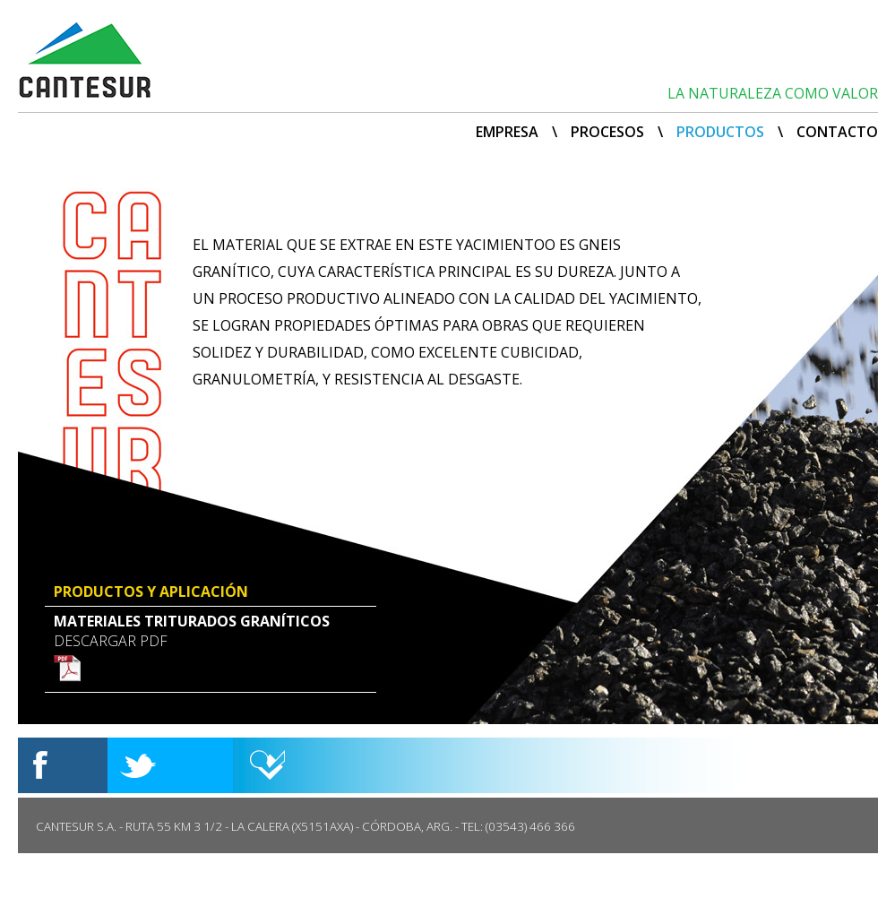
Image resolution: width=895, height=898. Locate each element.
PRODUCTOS (720, 132)
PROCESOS (607, 132)
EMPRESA (507, 132)
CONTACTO (837, 132)
